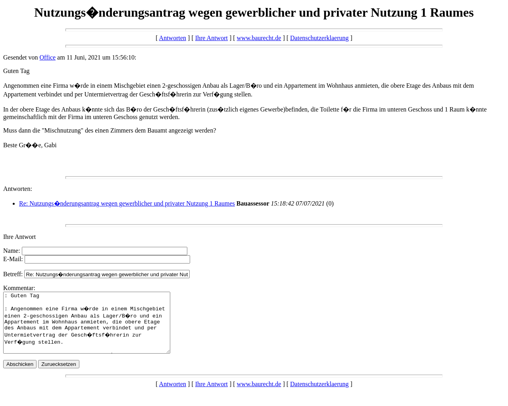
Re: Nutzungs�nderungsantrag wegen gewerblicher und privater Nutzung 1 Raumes (127, 203)
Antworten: (17, 188)
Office (48, 57)
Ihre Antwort (211, 38)
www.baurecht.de (259, 38)
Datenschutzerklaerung (319, 38)
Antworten (172, 38)
